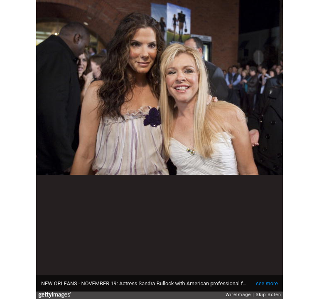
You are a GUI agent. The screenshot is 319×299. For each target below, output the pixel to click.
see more (267, 283)
